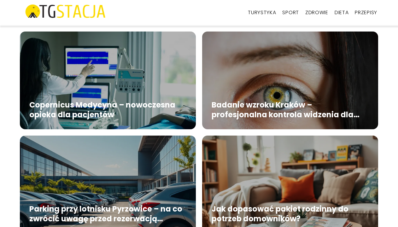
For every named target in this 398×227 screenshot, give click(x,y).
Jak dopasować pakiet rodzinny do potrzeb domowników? (280, 214)
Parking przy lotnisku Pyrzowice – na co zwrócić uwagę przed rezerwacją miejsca (105, 214)
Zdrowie (316, 12)
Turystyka (262, 12)
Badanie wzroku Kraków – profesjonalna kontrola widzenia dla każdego (283, 109)
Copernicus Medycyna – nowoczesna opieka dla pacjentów (102, 109)
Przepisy (366, 12)
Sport (290, 12)
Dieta (342, 12)
